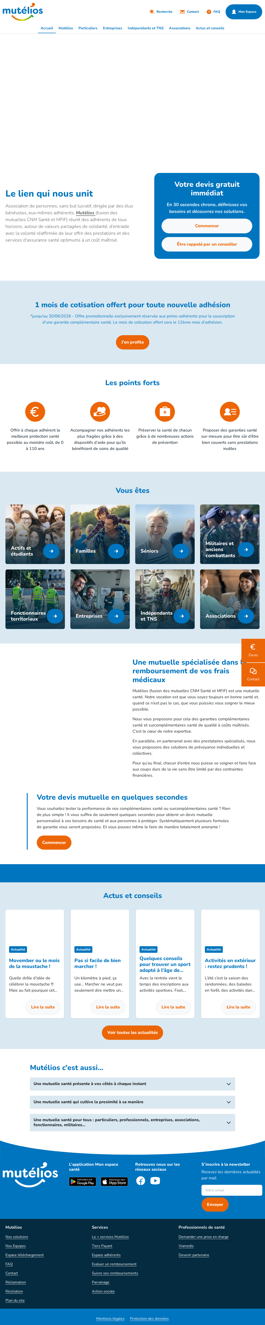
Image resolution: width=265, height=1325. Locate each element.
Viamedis (186, 1245)
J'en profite (132, 342)
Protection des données (149, 1318)
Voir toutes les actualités (132, 1033)
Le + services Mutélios (110, 1236)
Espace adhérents (106, 1255)
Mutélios (66, 28)
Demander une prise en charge (204, 1236)
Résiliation (14, 1291)
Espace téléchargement (24, 1255)
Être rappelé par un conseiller (207, 244)
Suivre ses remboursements (115, 1273)
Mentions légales (110, 1318)
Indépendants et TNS (146, 28)
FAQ (9, 1264)
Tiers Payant (102, 1245)
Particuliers (88, 28)
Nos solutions (16, 1236)
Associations (179, 28)
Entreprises (112, 28)
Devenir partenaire (194, 1255)
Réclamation (15, 1282)
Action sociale (103, 1291)
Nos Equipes (15, 1245)
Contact (11, 1273)
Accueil (47, 28)
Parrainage (100, 1282)
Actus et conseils (210, 28)
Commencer (207, 226)
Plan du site (15, 1300)
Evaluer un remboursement (114, 1264)
